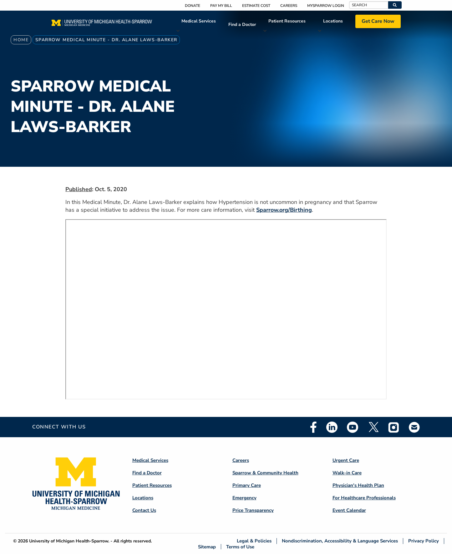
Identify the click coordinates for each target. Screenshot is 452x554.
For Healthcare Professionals (364, 498)
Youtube (352, 427)
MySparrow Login (325, 5)
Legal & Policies (254, 541)
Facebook (313, 427)
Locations (333, 21)
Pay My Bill (221, 5)
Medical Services (198, 21)
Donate (192, 5)
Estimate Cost (256, 5)
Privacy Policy (423, 541)
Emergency (244, 498)
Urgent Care (346, 460)
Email (414, 427)
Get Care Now (378, 21)
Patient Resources (287, 21)
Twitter (373, 427)
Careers (288, 5)
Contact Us (144, 510)
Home (20, 40)
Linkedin (332, 427)
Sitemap (207, 546)
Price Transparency (253, 510)
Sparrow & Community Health (265, 473)
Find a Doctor (242, 24)
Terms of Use (240, 546)
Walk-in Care (347, 473)
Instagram (393, 427)
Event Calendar (349, 510)
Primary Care (246, 485)
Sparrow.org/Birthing (284, 210)
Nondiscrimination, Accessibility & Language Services (340, 541)
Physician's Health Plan (358, 485)
